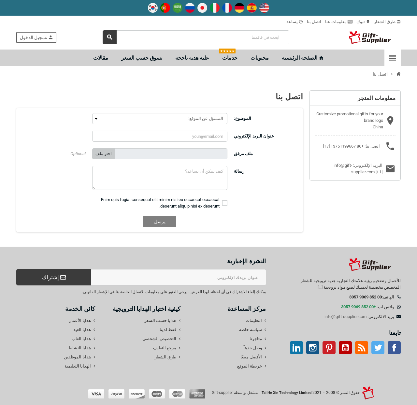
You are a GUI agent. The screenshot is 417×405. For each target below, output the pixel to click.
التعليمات (254, 320)
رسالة (239, 171)
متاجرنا (256, 338)
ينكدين (296, 347)
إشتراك (54, 277)
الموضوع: (242, 118)
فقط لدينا (168, 329)
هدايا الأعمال (79, 320)
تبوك (363, 21)
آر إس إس (361, 347)
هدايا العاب (81, 338)
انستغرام (312, 347)
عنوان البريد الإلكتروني (254, 136)
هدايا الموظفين (77, 356)
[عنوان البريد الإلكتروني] (178, 277)
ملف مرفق (243, 153)
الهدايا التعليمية (78, 366)
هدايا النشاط (79, 347)
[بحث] (196, 37)
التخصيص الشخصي (159, 338)
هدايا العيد (82, 329)
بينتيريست (329, 347)
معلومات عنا (338, 21)
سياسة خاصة (250, 329)
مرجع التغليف (164, 347)
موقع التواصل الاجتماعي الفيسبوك (394, 347)
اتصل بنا (314, 21)
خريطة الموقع (249, 366)
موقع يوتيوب (345, 347)
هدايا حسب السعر (160, 320)
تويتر (377, 347)
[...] (320, 287)
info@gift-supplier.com (345, 316)
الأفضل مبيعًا (251, 356)
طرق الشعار (387, 21)
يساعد (294, 21)
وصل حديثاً (252, 347)
